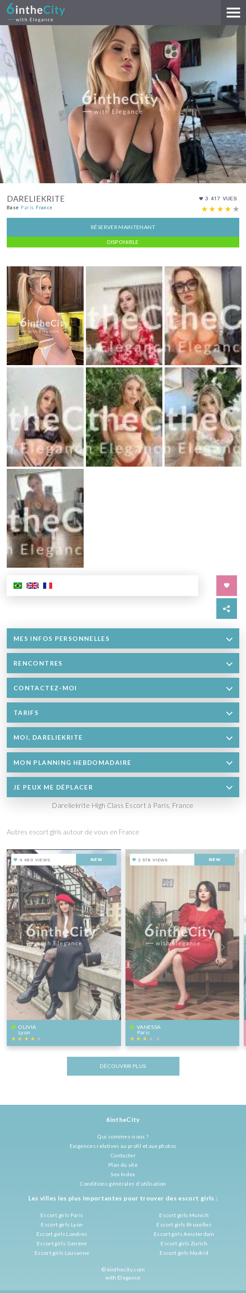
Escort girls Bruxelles (184, 1224)
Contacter (123, 1155)
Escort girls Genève (62, 1243)
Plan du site (123, 1164)
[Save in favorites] (226, 584)
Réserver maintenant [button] (123, 225)
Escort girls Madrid (184, 1252)
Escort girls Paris (61, 1215)
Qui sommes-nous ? (122, 1136)
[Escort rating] (220, 208)
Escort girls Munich (184, 1215)
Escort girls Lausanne (62, 1252)
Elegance (129, 1277)
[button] (123, 637)
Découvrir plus (123, 1065)
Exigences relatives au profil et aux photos (123, 1146)
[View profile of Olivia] (64, 947)
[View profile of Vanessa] (182, 947)
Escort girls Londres (62, 1234)
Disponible (123, 240)
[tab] (123, 637)
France (44, 206)
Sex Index (123, 1174)
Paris (27, 206)
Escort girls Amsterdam (184, 1234)
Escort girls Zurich (184, 1243)
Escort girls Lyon (62, 1224)
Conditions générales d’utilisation (123, 1183)
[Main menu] (233, 12)
